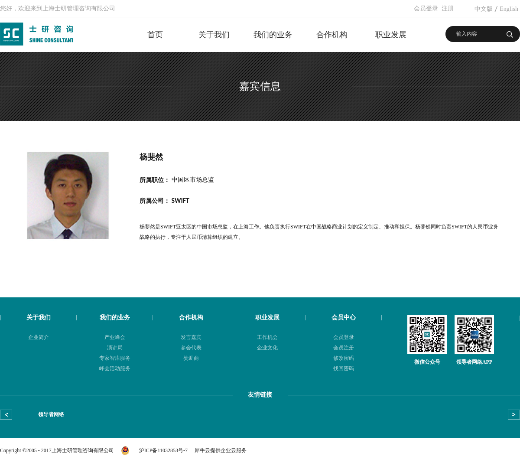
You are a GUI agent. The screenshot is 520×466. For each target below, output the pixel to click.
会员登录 (426, 8)
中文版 (483, 9)
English (509, 9)
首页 (155, 34)
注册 (448, 8)
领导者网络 (51, 414)
